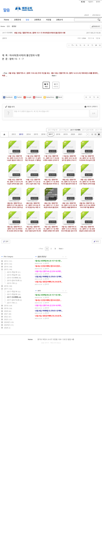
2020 (73, 134)
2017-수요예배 (75, 130)
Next (61, 249)
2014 (28, 134)
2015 (36, 134)
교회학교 (37, 20)
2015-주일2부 (13, 275)
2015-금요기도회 (14, 280)
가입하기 (90, 2)
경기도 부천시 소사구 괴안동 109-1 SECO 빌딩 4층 (55, 339)
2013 (21, 134)
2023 (8, 319)
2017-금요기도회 (87, 130)
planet (86, 15)
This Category (8, 256)
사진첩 (48, 20)
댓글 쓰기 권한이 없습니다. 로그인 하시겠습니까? (31, 111)
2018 (58, 134)
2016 (43, 134)
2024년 (9, 322)
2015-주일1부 (13, 272)
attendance (96, 15)
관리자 (4, 38)
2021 (80, 134)
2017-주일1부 (52, 130)
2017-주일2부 (64, 130)
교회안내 (17, 20)
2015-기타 (12, 283)
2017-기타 (12, 303)
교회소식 (59, 20)
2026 (7, 328)
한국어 (98, 2)
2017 (51, 134)
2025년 (9, 325)
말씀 (6, 10)
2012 (14, 134)
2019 (65, 134)
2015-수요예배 (14, 277)
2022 (7, 316)
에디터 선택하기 (91, 106)
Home (6, 20)
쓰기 (96, 241)
